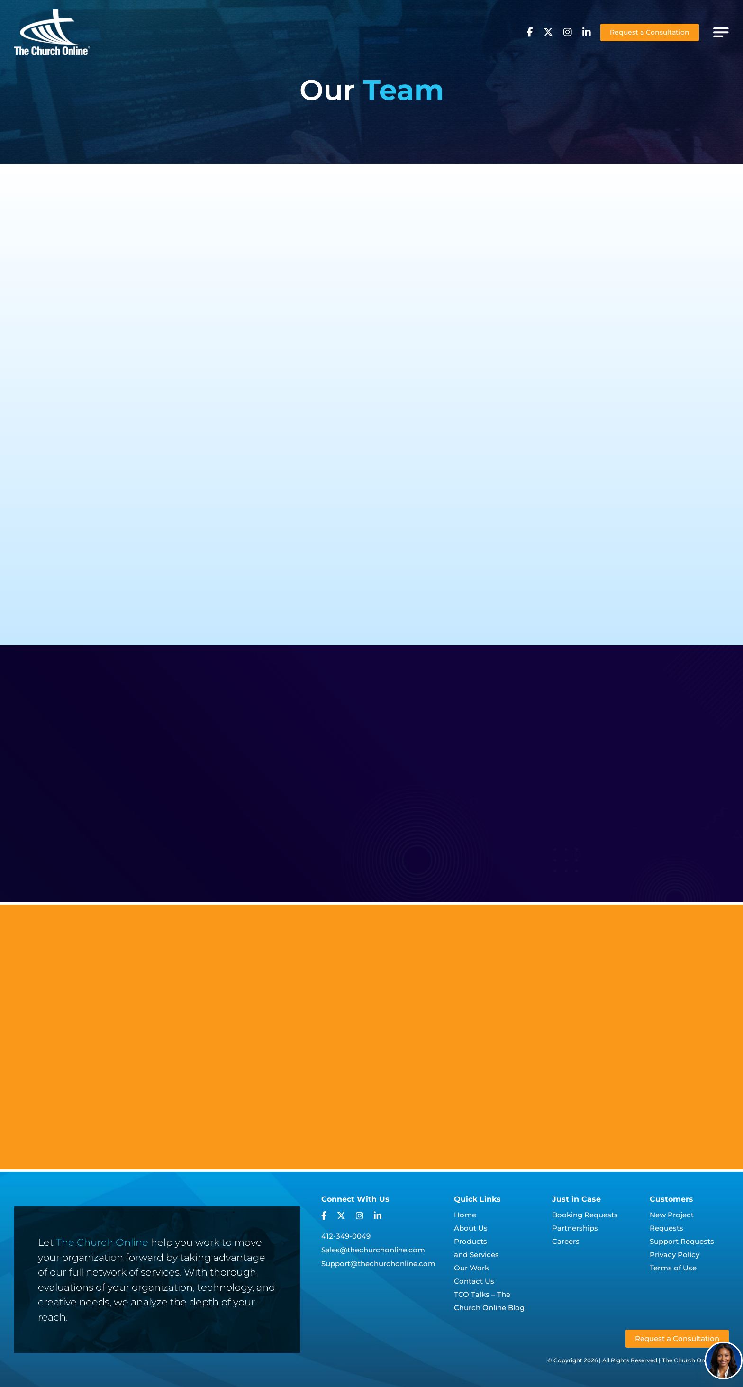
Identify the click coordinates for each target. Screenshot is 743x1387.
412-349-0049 (346, 1235)
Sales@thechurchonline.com (373, 1248)
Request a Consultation (649, 32)
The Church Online (102, 1241)
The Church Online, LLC (695, 1359)
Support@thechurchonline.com (378, 1262)
